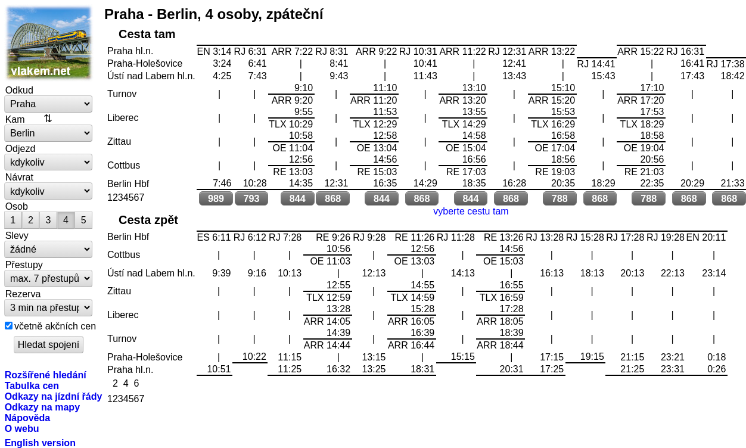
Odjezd (20, 148)
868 (333, 198)
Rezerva (23, 293)
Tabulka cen (32, 385)
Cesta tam (147, 34)
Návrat (19, 177)
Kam (15, 119)
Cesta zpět (148, 219)
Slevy (17, 235)
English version (40, 442)
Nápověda (28, 417)
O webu (22, 428)
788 (560, 198)
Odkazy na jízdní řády (53, 396)
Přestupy (24, 264)
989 (216, 198)
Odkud (19, 90)
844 (298, 198)
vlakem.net (49, 43)
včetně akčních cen (55, 326)
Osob (16, 206)
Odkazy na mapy (42, 407)
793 (251, 198)
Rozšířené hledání (45, 374)
